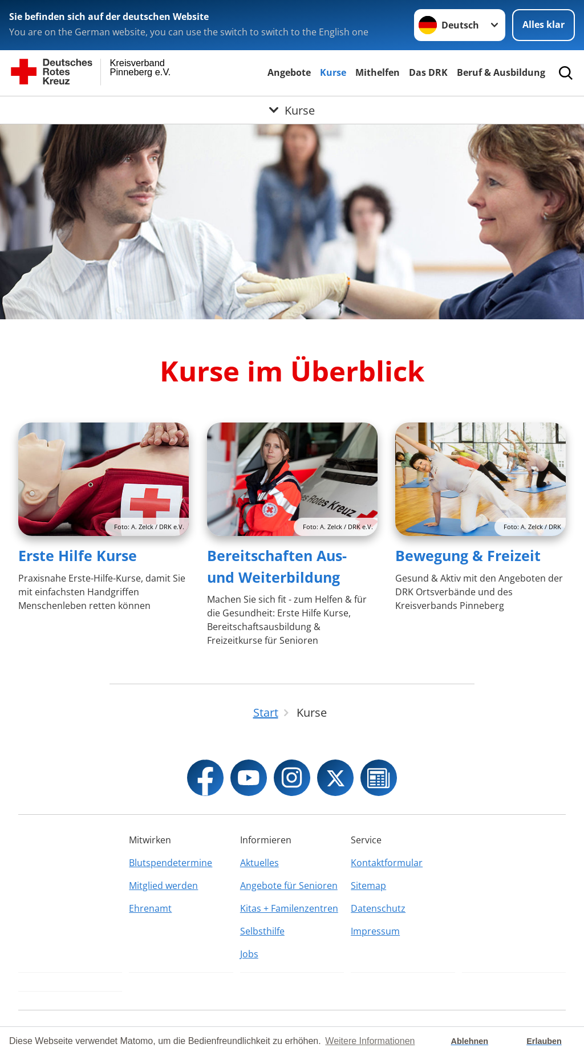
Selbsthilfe (262, 931)
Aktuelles (259, 862)
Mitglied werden (163, 885)
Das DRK (428, 72)
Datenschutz (378, 908)
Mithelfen (377, 72)
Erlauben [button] (544, 1041)
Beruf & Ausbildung (501, 72)
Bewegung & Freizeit (468, 555)
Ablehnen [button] (470, 1041)
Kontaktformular (387, 862)
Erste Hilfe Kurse (77, 555)
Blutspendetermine (170, 862)
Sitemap (368, 885)
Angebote (289, 72)
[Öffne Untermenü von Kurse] (292, 110)
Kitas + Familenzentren (289, 908)
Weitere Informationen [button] (370, 1041)
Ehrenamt (150, 908)
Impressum (375, 931)
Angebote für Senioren (289, 885)
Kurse (333, 72)
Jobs (249, 954)
